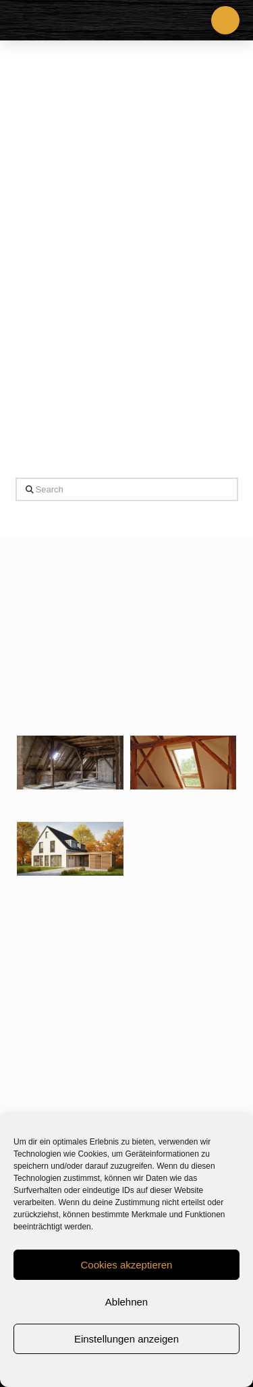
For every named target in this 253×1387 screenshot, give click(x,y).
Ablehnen (126, 1302)
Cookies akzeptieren (127, 1264)
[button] (225, 20)
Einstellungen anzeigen (126, 1339)
